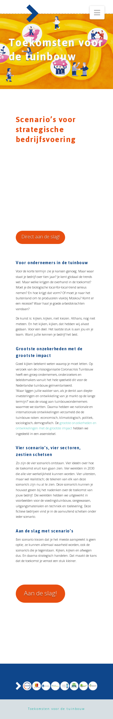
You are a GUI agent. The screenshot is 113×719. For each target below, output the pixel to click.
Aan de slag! (40, 593)
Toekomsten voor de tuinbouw (56, 709)
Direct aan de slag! (40, 236)
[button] (97, 12)
